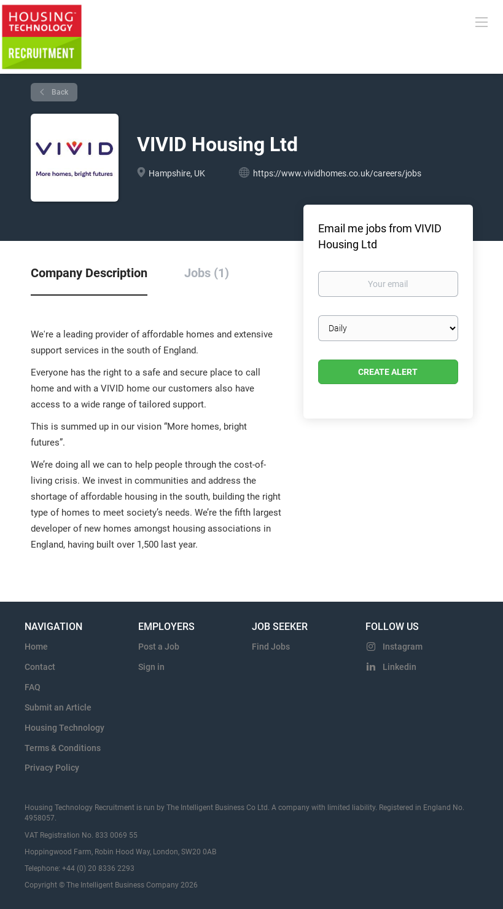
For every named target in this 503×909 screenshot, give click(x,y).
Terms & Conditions (63, 748)
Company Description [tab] (89, 273)
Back (59, 92)
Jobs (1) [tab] (206, 273)
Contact (40, 667)
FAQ (33, 687)
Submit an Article (58, 707)
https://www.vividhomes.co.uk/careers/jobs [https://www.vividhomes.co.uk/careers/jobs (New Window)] (337, 173)
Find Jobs (271, 646)
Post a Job (158, 646)
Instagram (403, 646)
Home (36, 646)
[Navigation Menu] (481, 21)
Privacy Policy (52, 768)
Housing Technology (64, 728)
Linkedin (399, 667)
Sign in (151, 667)
